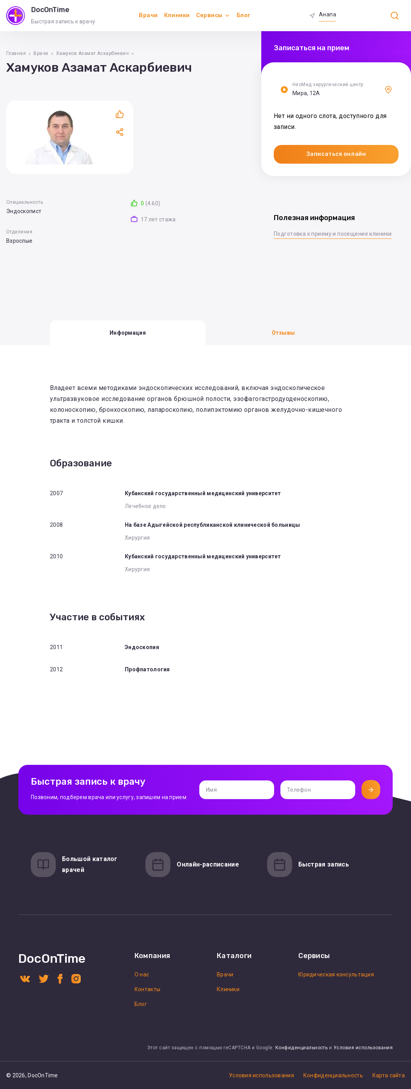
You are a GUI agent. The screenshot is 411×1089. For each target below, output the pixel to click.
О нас (142, 974)
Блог (243, 15)
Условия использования (363, 1047)
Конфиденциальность (301, 1047)
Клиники (177, 15)
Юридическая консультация (336, 974)
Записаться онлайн (336, 154)
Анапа (327, 14)
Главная (16, 53)
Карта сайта (388, 1075)
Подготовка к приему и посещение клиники (333, 234)
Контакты (147, 989)
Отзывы (283, 333)
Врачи (148, 15)
